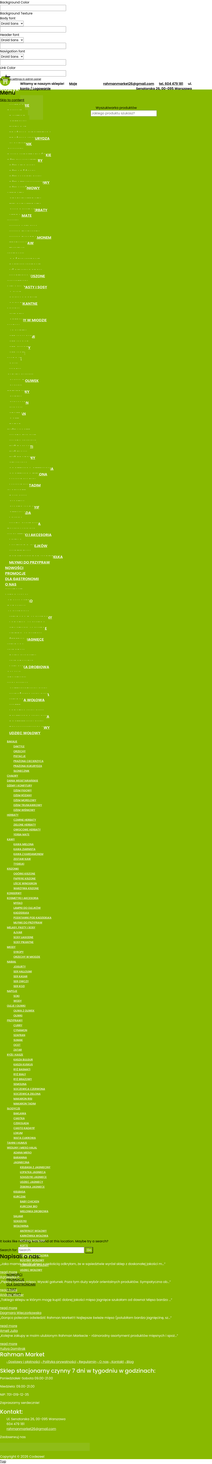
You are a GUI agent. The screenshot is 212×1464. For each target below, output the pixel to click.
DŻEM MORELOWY (24, 800)
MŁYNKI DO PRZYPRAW (29, 562)
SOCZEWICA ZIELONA (27, 1094)
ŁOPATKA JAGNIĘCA (33, 1172)
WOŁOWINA (21, 1226)
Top (3, 1461)
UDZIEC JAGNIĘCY (31, 1182)
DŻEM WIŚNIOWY (24, 810)
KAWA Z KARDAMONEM (28, 854)
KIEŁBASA (19, 1192)
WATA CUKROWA (24, 1138)
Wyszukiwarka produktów (116, 107)
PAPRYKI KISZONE (24, 878)
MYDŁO (18, 903)
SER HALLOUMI (22, 971)
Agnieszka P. (10, 1277)
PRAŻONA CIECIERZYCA (28, 761)
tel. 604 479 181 (171, 83)
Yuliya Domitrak (12, 1348)
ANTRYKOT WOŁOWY (33, 1231)
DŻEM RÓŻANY (22, 795)
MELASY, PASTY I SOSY (27, 287)
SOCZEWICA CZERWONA (29, 1089)
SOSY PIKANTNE (23, 303)
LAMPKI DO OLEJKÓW (27, 908)
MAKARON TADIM (24, 1104)
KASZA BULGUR (23, 1060)
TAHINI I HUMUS (17, 1143)
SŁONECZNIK (21, 771)
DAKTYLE (18, 746)
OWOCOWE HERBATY (27, 830)
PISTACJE (19, 756)
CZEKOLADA (21, 1123)
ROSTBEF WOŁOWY (32, 1260)
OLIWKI (17, 1015)
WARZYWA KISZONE (26, 888)
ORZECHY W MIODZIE (28, 320)
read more (8, 1272)
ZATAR (17, 1050)
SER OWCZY (21, 981)
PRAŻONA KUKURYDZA (27, 766)
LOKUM (18, 1133)
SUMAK (18, 1040)
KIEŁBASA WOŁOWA (27, 699)
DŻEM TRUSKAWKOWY (27, 805)
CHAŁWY (12, 776)
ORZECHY (19, 751)
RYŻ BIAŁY (19, 1074)
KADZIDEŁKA (21, 913)
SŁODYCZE (13, 1108)
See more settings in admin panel (20, 79)
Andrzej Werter (12, 1295)
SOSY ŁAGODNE (23, 937)
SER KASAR (20, 976)
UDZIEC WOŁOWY (24, 732)
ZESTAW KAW (22, 859)
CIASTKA (19, 1118)
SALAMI (18, 1216)
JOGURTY (19, 967)
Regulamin (87, 1361)
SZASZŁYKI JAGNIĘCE (33, 1177)
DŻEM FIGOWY (22, 790)
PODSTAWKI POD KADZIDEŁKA (32, 918)
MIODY (11, 947)
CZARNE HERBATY (24, 820)
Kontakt (117, 1361)
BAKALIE (12, 741)
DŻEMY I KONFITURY (19, 785)
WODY (17, 1001)
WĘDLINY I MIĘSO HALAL (22, 1148)
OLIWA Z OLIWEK (23, 1011)
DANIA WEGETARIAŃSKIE (22, 781)
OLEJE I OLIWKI (16, 1006)
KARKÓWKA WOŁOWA (34, 1236)
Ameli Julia (9, 1330)
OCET (16, 1045)
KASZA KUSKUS (23, 1064)
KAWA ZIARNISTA (24, 849)
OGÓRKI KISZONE (24, 874)
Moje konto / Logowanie (48, 86)
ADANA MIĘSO (22, 1152)
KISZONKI (13, 869)
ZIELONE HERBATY (24, 825)
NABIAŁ (11, 962)
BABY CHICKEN (29, 1201)
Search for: (8, 1250)
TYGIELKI (18, 864)
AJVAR (17, 932)
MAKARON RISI (22, 1099)
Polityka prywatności (59, 1361)
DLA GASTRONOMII (22, 578)
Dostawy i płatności (24, 1361)
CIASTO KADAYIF (24, 1128)
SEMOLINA (19, 1084)
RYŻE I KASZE (15, 1055)
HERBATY (13, 815)
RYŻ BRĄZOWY (22, 1079)
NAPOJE (12, 991)
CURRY (17, 1025)
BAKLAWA (19, 1113)
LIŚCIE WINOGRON (25, 883)
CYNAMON (20, 1030)
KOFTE (24, 1245)
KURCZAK (19, 1197)
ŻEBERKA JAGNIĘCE (32, 1187)
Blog (130, 1361)
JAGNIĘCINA (21, 1162)
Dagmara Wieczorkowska (20, 1312)
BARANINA (20, 1157)
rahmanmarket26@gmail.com (128, 83)
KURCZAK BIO (28, 1206)
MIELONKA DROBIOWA (29, 666)
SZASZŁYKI (20, 1221)
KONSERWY (14, 893)
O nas (103, 1361)
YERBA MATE (21, 834)
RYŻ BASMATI (21, 1069)
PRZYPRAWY (15, 1020)
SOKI (16, 996)
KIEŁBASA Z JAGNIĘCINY (35, 1167)
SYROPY (18, 952)
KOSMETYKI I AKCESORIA (29, 534)
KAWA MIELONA (23, 844)
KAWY (11, 839)
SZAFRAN (19, 1035)
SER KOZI (19, 986)
